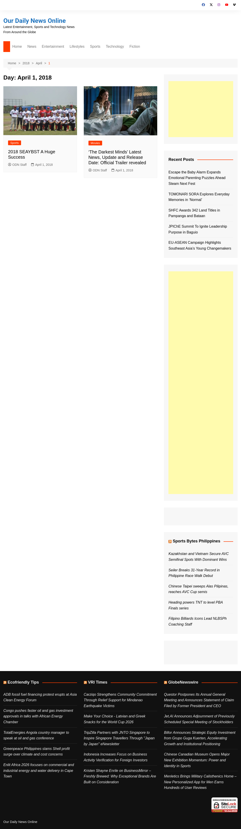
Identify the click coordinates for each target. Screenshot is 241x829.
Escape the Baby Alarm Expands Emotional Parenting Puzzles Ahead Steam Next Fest (196, 178)
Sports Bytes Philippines (196, 541)
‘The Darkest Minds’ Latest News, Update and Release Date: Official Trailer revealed (117, 157)
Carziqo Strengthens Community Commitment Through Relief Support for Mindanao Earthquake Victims (120, 700)
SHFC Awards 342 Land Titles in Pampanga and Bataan (194, 213)
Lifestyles (77, 46)
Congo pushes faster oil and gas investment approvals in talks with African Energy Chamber (38, 716)
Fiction (134, 46)
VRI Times (98, 682)
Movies (95, 143)
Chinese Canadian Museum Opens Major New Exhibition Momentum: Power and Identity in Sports (197, 760)
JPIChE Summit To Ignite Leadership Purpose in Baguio (197, 229)
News (31, 46)
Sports (95, 46)
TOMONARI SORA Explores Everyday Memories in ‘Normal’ (199, 197)
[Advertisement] (200, 109)
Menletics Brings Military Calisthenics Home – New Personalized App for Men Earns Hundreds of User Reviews (200, 782)
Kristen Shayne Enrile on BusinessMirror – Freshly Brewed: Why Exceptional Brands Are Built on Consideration (120, 776)
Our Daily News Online (34, 20)
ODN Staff (17, 164)
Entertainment (53, 46)
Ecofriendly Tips (23, 682)
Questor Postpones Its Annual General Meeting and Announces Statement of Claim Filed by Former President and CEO (199, 700)
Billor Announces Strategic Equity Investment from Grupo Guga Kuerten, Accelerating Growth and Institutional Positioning (199, 738)
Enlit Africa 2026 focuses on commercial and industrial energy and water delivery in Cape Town (38, 770)
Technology (115, 46)
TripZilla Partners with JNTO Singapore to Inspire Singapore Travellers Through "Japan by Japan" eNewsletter (119, 738)
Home (17, 46)
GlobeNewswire (183, 682)
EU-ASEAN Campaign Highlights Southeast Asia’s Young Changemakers (199, 245)
